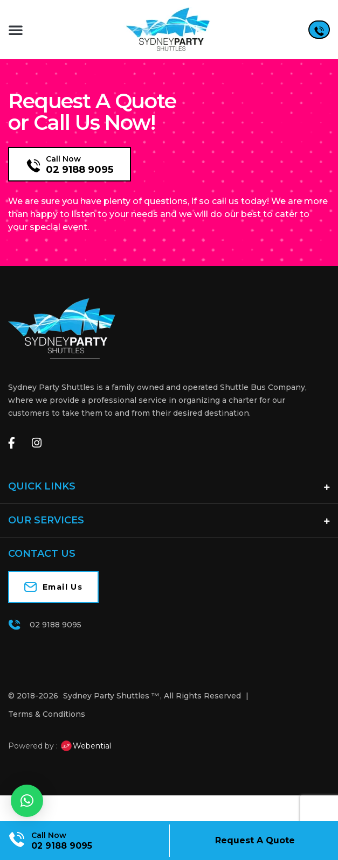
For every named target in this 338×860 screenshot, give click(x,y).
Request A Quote (255, 840)
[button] (15, 29)
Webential (85, 772)
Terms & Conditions (46, 741)
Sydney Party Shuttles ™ (111, 723)
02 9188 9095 (79, 196)
